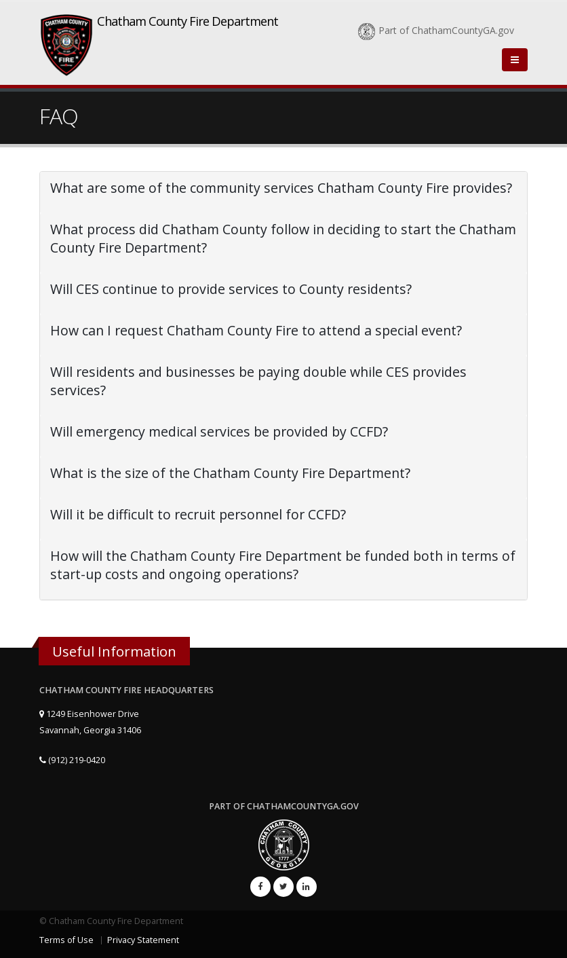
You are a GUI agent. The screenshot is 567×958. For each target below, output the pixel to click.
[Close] (515, 59)
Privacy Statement (143, 940)
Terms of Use (66, 940)
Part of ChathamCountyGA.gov (436, 30)
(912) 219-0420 (72, 760)
